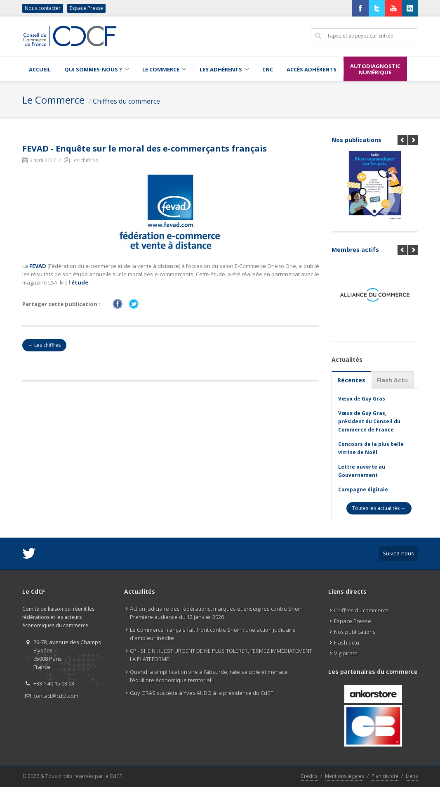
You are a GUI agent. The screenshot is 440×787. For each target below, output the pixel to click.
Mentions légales (344, 776)
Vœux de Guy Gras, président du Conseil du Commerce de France (369, 421)
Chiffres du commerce (126, 101)
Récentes (351, 380)
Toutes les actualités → (379, 508)
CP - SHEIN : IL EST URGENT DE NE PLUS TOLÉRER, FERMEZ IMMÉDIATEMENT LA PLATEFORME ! (221, 655)
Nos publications (356, 140)
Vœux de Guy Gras (361, 398)
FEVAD (37, 266)
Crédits (309, 776)
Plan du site (385, 776)
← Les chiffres (44, 344)
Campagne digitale (363, 489)
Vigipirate (346, 653)
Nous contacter (43, 8)
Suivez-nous (398, 553)
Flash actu (346, 642)
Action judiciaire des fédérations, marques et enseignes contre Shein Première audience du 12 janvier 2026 (216, 613)
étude (79, 282)
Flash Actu (392, 380)
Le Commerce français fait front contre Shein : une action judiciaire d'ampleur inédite (213, 634)
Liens (412, 776)
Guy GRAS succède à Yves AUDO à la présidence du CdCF (201, 693)
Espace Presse (86, 8)
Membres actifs (355, 250)
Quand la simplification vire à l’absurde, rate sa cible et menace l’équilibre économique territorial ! (209, 676)
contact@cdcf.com (55, 695)
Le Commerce (53, 100)
